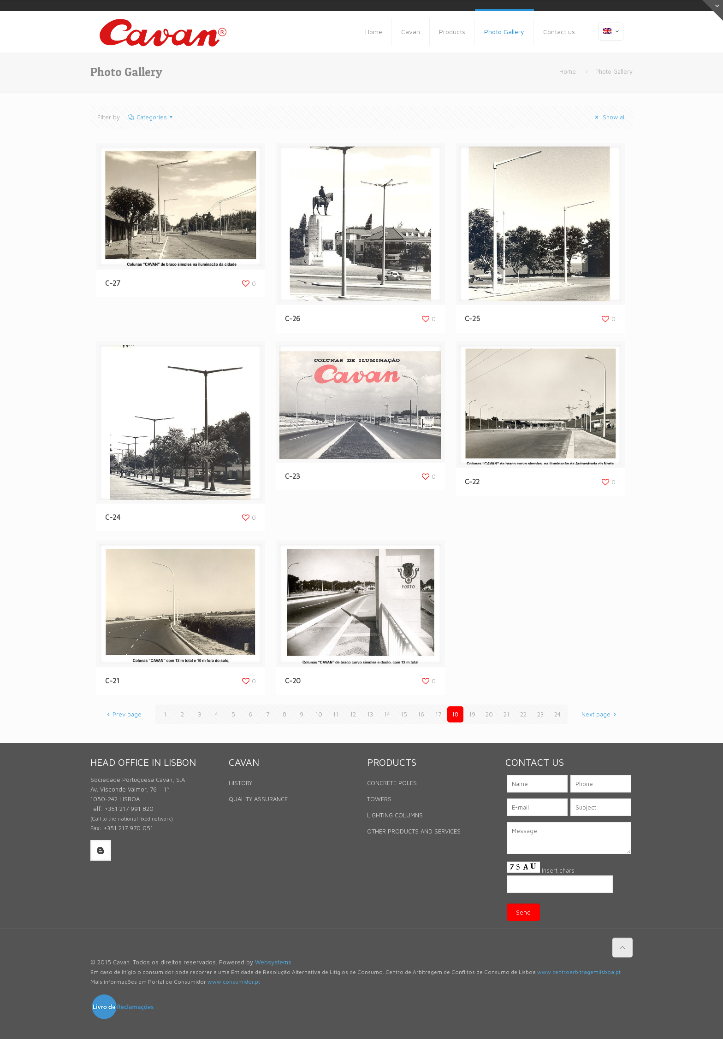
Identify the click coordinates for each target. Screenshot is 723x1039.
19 (472, 714)
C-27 (112, 283)
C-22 (472, 482)
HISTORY (240, 783)
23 (540, 714)
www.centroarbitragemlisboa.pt (579, 972)
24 (557, 714)
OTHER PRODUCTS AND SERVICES (414, 831)
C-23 (292, 476)
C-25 (472, 319)
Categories (151, 117)
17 (438, 714)
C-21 (112, 681)
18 (455, 714)
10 (318, 714)
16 (421, 714)
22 (523, 714)
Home (567, 71)
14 (387, 714)
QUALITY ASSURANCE (258, 799)
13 (370, 714)
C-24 (112, 517)
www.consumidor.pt (233, 981)
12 (353, 714)
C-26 (292, 319)
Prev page (123, 714)
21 (507, 714)
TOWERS (379, 799)
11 (335, 714)
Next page (600, 714)
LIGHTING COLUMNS (395, 815)
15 (404, 714)
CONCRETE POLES (392, 783)
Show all (609, 117)
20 (489, 714)
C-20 (293, 681)
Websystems (273, 962)
